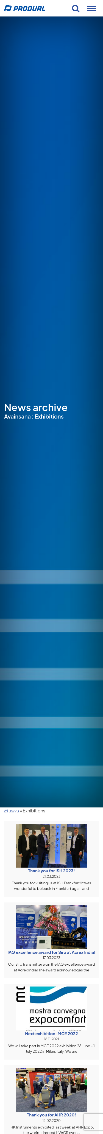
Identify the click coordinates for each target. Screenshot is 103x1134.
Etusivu (11, 810)
